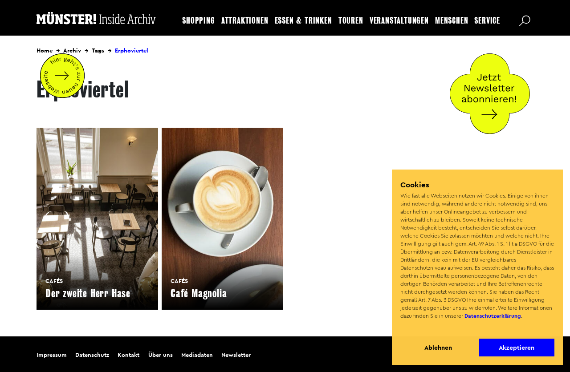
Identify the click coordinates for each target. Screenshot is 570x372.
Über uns (160, 355)
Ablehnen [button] (438, 348)
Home (45, 50)
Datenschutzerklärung (492, 315)
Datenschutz (92, 355)
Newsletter (236, 355)
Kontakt (128, 355)
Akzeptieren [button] (516, 348)
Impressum (52, 355)
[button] (401, 328)
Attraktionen (245, 21)
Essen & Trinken (303, 21)
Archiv (72, 50)
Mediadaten (197, 355)
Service (487, 21)
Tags (98, 50)
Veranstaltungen (399, 21)
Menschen (451, 21)
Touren (350, 21)
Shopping (198, 21)
